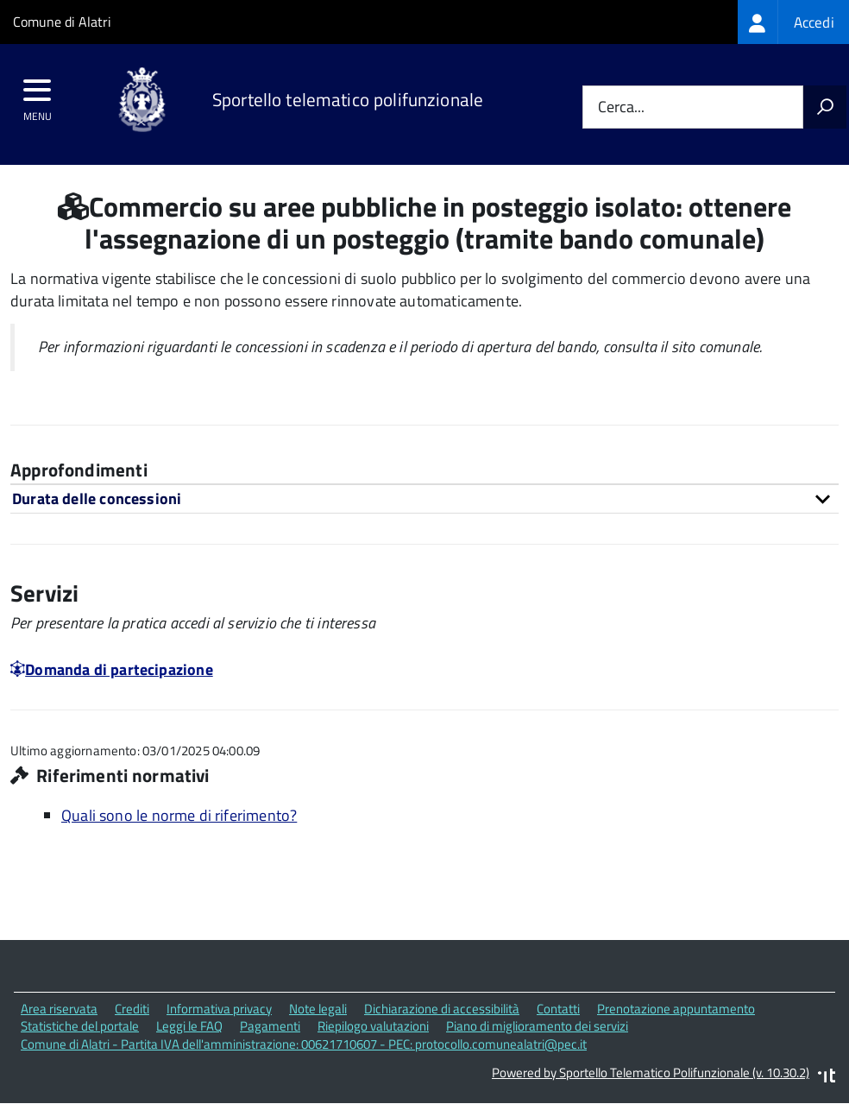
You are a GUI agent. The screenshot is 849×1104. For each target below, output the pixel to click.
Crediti (132, 1009)
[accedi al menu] (37, 96)
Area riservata (59, 1009)
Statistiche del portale (80, 1026)
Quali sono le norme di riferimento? (179, 815)
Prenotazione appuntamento (676, 1009)
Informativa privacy (219, 1009)
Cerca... (621, 107)
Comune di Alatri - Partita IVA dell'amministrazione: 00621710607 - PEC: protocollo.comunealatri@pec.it (304, 1044)
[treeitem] (793, 22)
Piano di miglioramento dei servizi (537, 1026)
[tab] (424, 498)
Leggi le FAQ (189, 1026)
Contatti (558, 1009)
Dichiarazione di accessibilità (441, 1009)
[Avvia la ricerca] (824, 107)
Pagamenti (270, 1026)
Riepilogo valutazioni (373, 1026)
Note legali (318, 1009)
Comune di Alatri (62, 21)
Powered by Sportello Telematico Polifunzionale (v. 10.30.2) (650, 1072)
